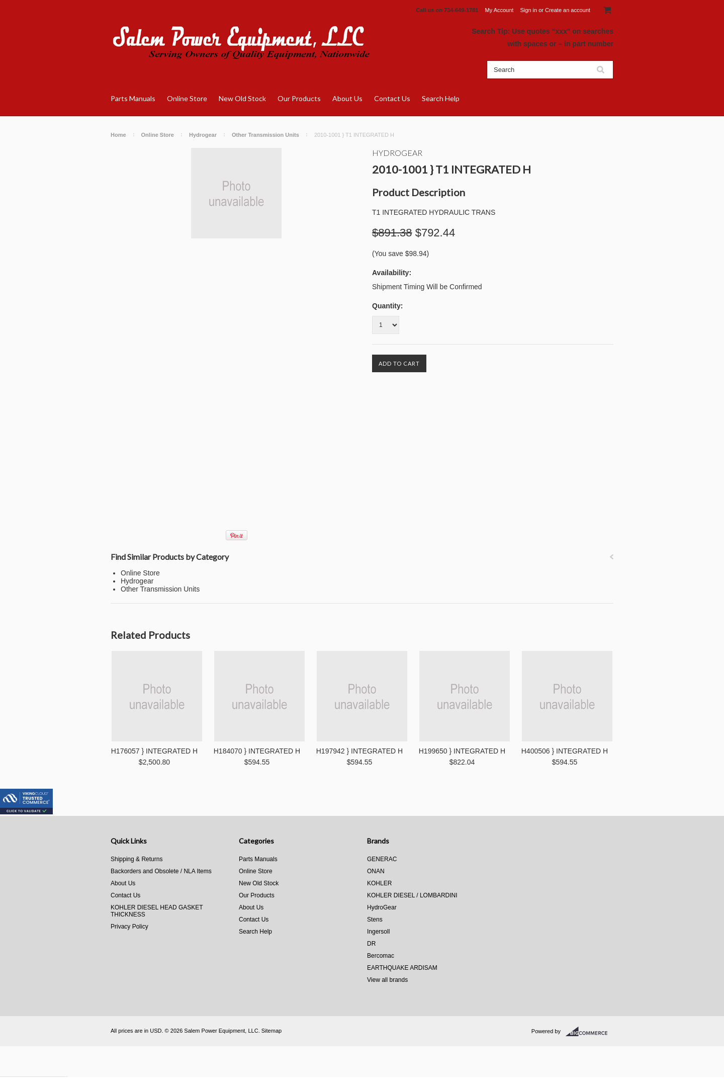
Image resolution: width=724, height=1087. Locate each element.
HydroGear (397, 152)
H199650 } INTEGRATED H (462, 751)
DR (371, 943)
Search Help (441, 98)
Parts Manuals (133, 98)
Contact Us (392, 98)
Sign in (528, 10)
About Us (347, 98)
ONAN (376, 871)
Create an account (567, 10)
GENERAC (382, 859)
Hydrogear (203, 135)
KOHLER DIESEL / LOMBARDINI (412, 895)
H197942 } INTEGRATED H (359, 751)
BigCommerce (589, 1031)
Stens (375, 919)
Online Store (187, 98)
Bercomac (380, 955)
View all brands (387, 979)
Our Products (299, 98)
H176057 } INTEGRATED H (154, 751)
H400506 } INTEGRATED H (564, 751)
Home (118, 135)
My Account (499, 10)
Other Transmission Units (265, 135)
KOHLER (379, 883)
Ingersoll (378, 931)
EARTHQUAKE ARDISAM (402, 967)
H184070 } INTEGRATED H (257, 751)
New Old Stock (242, 98)
